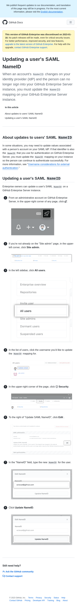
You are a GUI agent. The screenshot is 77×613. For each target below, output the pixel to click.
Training (50, 600)
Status (56, 598)
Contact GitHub (15, 600)
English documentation (52, 12)
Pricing (27, 600)
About (65, 600)
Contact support (12, 576)
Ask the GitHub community (18, 571)
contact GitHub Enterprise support (30, 47)
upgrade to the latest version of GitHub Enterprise (29, 44)
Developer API (39, 600)
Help (63, 598)
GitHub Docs (16, 22)
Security (47, 598)
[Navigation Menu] (71, 22)
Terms (30, 598)
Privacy (39, 598)
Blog (58, 600)
